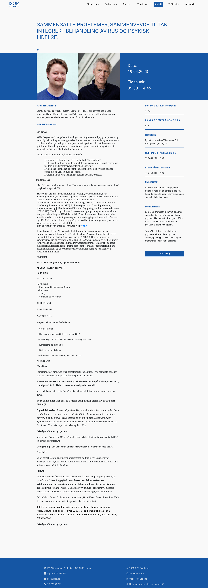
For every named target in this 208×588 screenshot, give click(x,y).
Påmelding (165, 253)
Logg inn (191, 4)
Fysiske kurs (111, 4)
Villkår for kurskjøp (138, 579)
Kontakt (158, 4)
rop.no (84, 226)
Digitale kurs (93, 4)
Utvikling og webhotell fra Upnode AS (146, 584)
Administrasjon (136, 573)
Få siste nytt (142, 4)
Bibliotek (173, 4)
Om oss (126, 4)
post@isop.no (53, 579)
